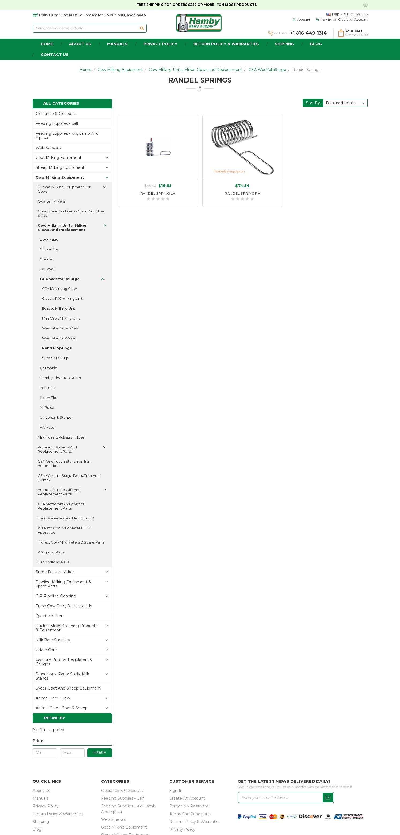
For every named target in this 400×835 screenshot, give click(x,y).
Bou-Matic (49, 239)
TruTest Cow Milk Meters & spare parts (71, 542)
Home (86, 69)
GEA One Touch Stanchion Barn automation (65, 463)
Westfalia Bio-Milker (59, 338)
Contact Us (55, 54)
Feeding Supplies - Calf (57, 123)
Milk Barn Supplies (53, 640)
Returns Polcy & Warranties (194, 821)
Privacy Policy (160, 44)
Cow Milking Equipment (120, 69)
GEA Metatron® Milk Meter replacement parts (61, 506)
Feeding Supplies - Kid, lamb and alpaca (67, 135)
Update (100, 752)
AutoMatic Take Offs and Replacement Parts (59, 492)
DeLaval (47, 269)
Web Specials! (48, 147)
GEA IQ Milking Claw (59, 288)
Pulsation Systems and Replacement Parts (57, 449)
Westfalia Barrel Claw (60, 328)
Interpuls (47, 387)
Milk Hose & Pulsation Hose (61, 437)
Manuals (117, 44)
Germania (48, 368)
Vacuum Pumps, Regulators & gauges (64, 661)
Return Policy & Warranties (226, 44)
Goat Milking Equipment (58, 157)
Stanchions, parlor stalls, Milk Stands (62, 676)
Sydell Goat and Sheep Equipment (68, 688)
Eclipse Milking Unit (58, 308)
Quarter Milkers (51, 201)
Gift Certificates (356, 14)
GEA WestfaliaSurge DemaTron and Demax (69, 477)
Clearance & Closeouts (56, 113)
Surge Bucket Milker (55, 572)
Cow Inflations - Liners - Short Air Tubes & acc (71, 213)
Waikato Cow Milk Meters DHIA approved (65, 530)
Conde (46, 259)
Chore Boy (49, 249)
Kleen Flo (48, 397)
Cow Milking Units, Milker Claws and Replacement (195, 69)
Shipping (284, 44)
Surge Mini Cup (55, 358)
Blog (316, 44)
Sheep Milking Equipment (60, 167)
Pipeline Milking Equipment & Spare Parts (63, 584)
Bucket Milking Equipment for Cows (64, 189)
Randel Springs (306, 69)
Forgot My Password (188, 806)
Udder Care (46, 649)
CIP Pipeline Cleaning (56, 596)
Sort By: (313, 102)
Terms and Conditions (189, 813)
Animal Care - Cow (53, 698)
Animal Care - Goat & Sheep (62, 708)
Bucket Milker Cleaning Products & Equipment (66, 627)
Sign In (175, 790)
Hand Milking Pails (53, 562)
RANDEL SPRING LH (157, 193)
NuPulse (47, 407)
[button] (72, 741)
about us (80, 44)
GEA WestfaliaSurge (267, 69)
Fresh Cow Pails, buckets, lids (64, 606)
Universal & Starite (56, 417)
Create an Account (353, 19)
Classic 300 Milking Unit (62, 298)
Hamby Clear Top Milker (60, 378)
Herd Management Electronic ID (66, 518)
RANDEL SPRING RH (242, 193)
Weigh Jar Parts (51, 552)
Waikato (47, 427)
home (47, 44)
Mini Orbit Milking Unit (61, 318)
